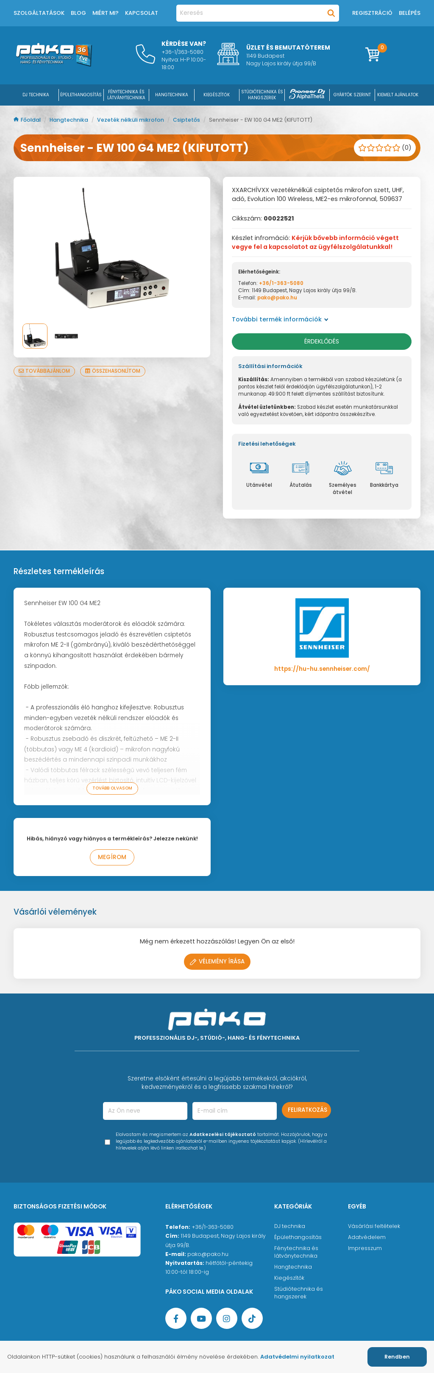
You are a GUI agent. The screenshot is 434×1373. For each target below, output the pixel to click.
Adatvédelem (367, 1237)
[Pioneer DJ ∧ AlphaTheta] (307, 94)
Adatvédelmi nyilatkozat (297, 1357)
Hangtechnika (69, 119)
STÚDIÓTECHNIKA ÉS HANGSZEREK (262, 94)
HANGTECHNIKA (171, 95)
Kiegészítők (289, 1277)
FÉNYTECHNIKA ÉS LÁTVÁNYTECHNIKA (126, 94)
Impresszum (365, 1248)
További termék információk (280, 319)
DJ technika (289, 1226)
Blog (78, 13)
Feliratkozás (307, 1110)
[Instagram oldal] (226, 1318)
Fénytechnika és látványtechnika (296, 1252)
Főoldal (28, 119)
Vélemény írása (217, 961)
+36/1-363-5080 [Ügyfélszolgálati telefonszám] (213, 1227)
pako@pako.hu (277, 297)
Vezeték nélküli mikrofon (131, 119)
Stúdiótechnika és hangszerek (298, 1292)
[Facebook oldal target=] (175, 1318)
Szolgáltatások (39, 13)
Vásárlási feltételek (374, 1226)
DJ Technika (35, 95)
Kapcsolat (141, 13)
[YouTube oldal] (201, 1318)
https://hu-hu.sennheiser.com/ (322, 669)
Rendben (397, 1356)
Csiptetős (187, 119)
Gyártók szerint (352, 95)
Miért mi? (105, 13)
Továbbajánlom (44, 371)
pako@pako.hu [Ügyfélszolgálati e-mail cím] (207, 1254)
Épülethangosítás (298, 1237)
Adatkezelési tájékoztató (222, 1134)
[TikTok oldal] (252, 1318)
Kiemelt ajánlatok (397, 95)
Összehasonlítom (112, 371)
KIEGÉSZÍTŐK (216, 95)
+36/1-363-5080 (281, 283)
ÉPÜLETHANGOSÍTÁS (81, 95)
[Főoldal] (54, 64)
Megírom (112, 857)
